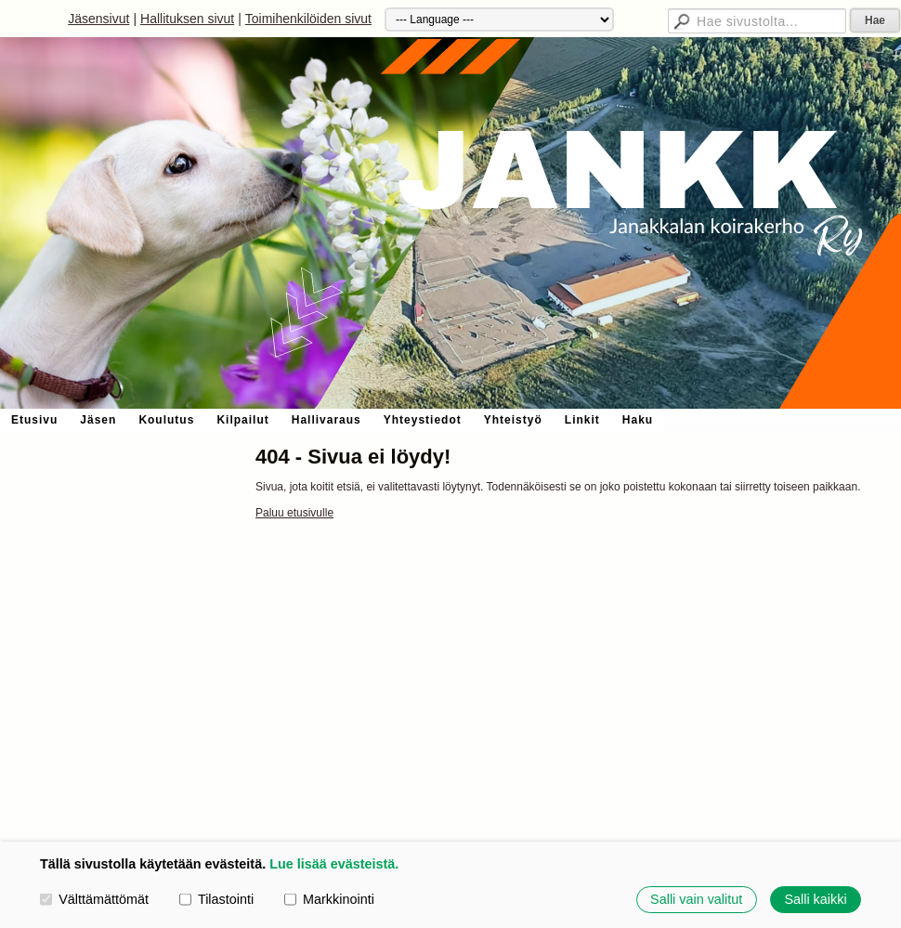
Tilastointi (216, 899)
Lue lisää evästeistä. (333, 863)
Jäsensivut (98, 18)
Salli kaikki (815, 899)
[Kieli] (499, 19)
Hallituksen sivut (187, 18)
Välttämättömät (94, 899)
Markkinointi (329, 899)
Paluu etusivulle (294, 512)
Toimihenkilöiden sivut (308, 18)
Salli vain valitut (696, 899)
